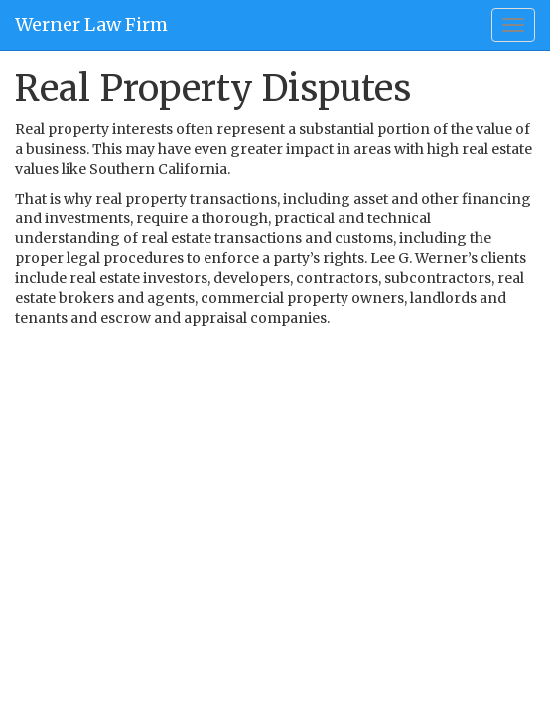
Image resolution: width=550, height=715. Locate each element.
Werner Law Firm (91, 24)
